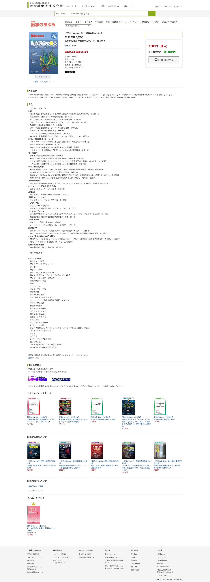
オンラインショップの (39, 568)
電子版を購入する (164, 60)
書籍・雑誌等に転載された (117, 567)
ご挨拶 (133, 557)
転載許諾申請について (112, 557)
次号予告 (89, 22)
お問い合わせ (135, 563)
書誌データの (65, 562)
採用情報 (134, 560)
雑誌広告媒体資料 (170, 22)
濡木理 (67, 46)
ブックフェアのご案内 (60, 557)
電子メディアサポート (34, 557)
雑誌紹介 (69, 22)
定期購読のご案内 (164, 35)
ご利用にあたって (163, 554)
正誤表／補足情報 (33, 554)
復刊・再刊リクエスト (43, 82)
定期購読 (99, 22)
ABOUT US (134, 566)
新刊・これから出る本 (110, 6)
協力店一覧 (31, 563)
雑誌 (126, 6)
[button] (181, 409)
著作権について (110, 554)
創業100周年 (135, 570)
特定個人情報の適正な (169, 571)
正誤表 (156, 22)
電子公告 (160, 563)
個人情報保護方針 (163, 566)
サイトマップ (161, 557)
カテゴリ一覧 (71, 6)
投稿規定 (146, 22)
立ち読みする (42, 77)
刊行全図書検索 (162, 560)
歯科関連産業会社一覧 (86, 557)
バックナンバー (132, 22)
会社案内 (134, 554)
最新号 (79, 22)
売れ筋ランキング (89, 6)
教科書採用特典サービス (35, 572)
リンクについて (162, 575)
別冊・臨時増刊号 (114, 22)
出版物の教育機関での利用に (117, 562)
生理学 (40, 486)
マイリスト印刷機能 (59, 554)
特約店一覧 (31, 560)
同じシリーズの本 (36, 490)
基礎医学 (32, 486)
